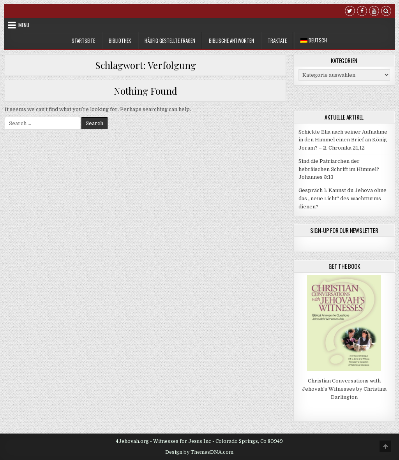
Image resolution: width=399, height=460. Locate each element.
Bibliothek (120, 40)
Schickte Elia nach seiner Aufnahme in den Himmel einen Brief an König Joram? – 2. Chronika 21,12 (342, 140)
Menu (23, 25)
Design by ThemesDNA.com (199, 452)
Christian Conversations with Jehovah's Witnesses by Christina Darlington (344, 389)
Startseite (83, 40)
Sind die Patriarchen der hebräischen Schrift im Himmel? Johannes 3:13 (338, 169)
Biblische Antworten (231, 40)
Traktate (277, 40)
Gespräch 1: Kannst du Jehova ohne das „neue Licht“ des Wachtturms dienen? (342, 198)
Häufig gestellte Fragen (170, 40)
